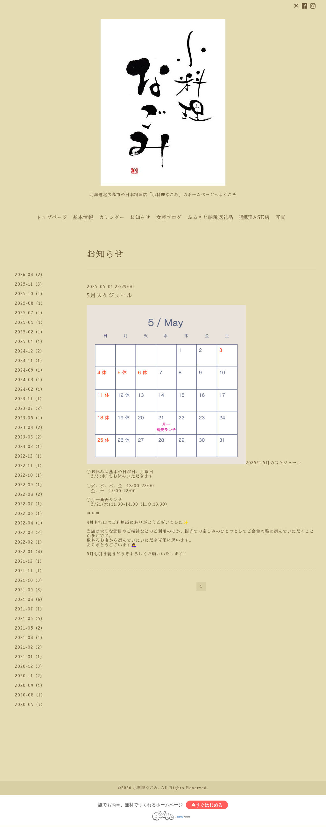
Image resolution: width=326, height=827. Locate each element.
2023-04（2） (30, 427)
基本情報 (83, 217)
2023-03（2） (30, 437)
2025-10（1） (30, 294)
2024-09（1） (30, 370)
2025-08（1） (30, 303)
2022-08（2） (30, 494)
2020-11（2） (30, 676)
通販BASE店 (254, 217)
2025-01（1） (30, 341)
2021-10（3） (30, 580)
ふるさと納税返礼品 (210, 217)
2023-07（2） (30, 408)
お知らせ (140, 217)
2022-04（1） (30, 523)
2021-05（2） (30, 628)
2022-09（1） (30, 485)
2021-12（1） (29, 561)
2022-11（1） (29, 466)
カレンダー (111, 217)
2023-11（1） (29, 399)
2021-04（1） (30, 638)
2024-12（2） (30, 351)
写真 (280, 217)
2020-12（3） (30, 666)
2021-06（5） (30, 619)
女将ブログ (169, 217)
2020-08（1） (30, 695)
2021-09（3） (30, 590)
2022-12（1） (29, 456)
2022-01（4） (30, 552)
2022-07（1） (30, 504)
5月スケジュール (109, 295)
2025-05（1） (30, 322)
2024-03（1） (30, 380)
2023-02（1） (30, 447)
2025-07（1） (30, 313)
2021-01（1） (30, 657)
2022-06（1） (30, 513)
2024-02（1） (30, 389)
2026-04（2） (30, 275)
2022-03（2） (30, 533)
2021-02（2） (30, 647)
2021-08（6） (30, 599)
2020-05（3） (30, 704)
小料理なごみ (145, 788)
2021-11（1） (29, 571)
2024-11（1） (30, 361)
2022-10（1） (30, 475)
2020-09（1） (30, 685)
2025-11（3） (30, 284)
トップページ (52, 217)
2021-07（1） (30, 609)
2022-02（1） (30, 542)
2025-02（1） (30, 332)
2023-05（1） (30, 418)
